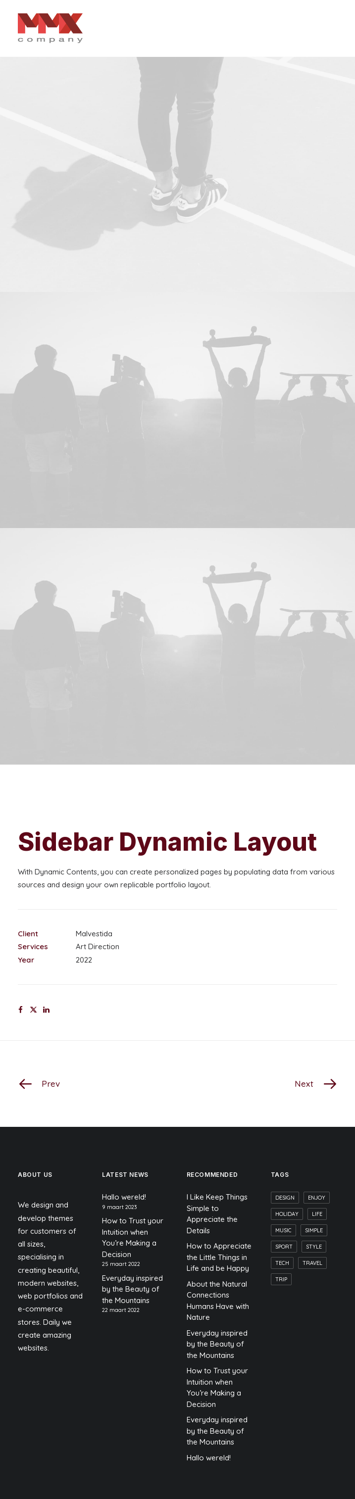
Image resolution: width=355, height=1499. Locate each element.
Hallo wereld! (124, 1197)
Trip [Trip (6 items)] (281, 1279)
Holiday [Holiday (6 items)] (287, 1213)
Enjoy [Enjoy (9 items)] (316, 1197)
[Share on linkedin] (46, 1010)
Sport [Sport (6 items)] (284, 1246)
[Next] (273, 1083)
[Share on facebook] (20, 1010)
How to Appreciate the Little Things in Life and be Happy (219, 1257)
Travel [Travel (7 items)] (312, 1262)
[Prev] (82, 1083)
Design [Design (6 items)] (285, 1197)
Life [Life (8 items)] (317, 1213)
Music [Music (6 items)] (283, 1230)
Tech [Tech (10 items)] (282, 1262)
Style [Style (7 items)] (314, 1246)
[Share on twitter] (33, 1010)
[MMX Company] (50, 28)
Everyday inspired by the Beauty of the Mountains (132, 1289)
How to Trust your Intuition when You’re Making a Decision (132, 1237)
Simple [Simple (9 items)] (314, 1230)
